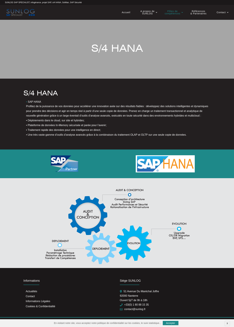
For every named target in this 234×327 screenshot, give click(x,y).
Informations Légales (38, 301)
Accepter (170, 323)
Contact (221, 12)
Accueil (126, 12)
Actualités (31, 291)
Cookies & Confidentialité (40, 306)
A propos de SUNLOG (147, 12)
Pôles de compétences (172, 12)
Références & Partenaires (198, 12)
